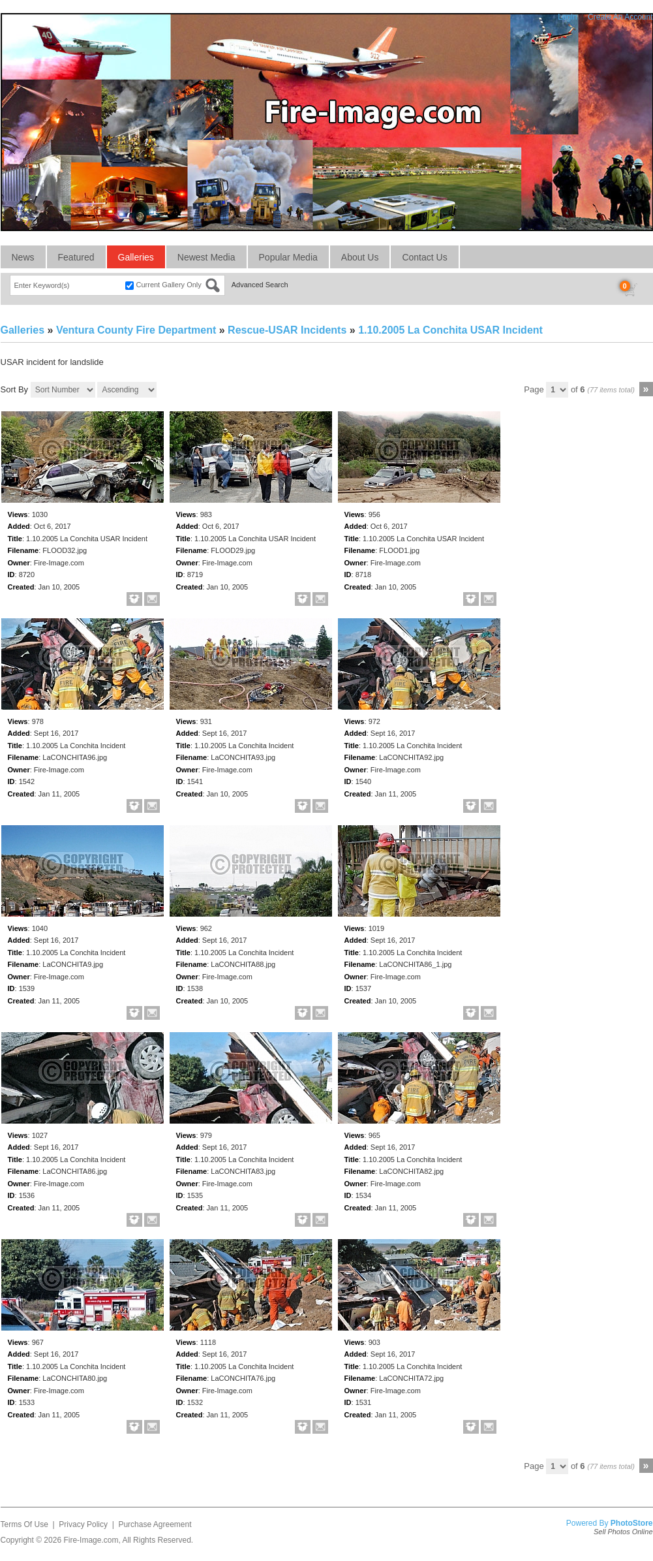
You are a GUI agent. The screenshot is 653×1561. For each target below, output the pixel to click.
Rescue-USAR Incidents (287, 330)
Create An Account (620, 17)
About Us (360, 257)
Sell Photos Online (623, 1532)
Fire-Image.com (90, 1540)
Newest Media (206, 257)
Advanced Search (260, 285)
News (23, 257)
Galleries (136, 257)
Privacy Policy (83, 1524)
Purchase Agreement (154, 1524)
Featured (76, 257)
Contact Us (424, 257)
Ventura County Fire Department (136, 330)
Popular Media (288, 257)
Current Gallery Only (169, 285)
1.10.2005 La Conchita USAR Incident (450, 330)
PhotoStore (632, 1523)
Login (567, 17)
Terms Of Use (24, 1524)
